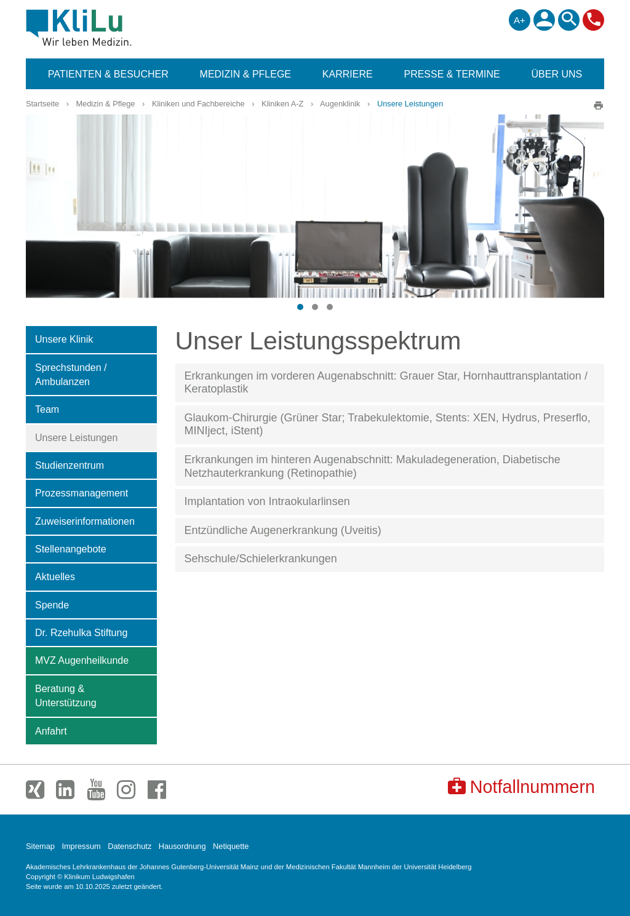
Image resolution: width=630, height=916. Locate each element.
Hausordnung (182, 846)
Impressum (81, 846)
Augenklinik (340, 103)
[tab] (390, 383)
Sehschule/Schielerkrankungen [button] (261, 558)
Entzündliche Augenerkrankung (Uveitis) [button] (283, 530)
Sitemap (40, 846)
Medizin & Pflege (105, 103)
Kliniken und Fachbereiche (198, 103)
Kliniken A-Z (282, 103)
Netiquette (231, 846)
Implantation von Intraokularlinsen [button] (267, 501)
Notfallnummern (521, 786)
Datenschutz (129, 846)
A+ (519, 20)
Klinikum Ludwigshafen (107, 27)
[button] (300, 307)
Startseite (42, 103)
